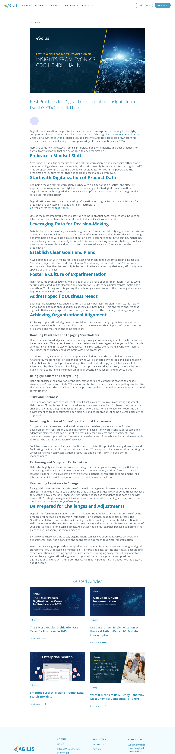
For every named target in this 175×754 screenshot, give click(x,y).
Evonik (60, 137)
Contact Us (88, 5)
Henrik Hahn (131, 134)
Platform (25, 5)
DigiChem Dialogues (111, 134)
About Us (56, 5)
